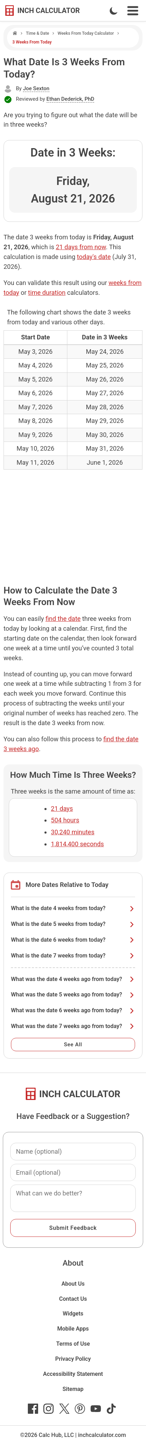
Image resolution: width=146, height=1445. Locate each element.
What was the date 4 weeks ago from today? (73, 979)
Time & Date (37, 33)
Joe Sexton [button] (36, 88)
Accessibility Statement (73, 1374)
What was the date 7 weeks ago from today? (73, 1026)
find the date (63, 618)
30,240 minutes (72, 832)
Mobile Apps (73, 1328)
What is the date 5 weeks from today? (73, 924)
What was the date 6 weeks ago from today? (73, 1010)
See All (73, 1044)
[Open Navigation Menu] (133, 10)
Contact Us (73, 1298)
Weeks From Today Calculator (85, 33)
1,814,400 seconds (77, 844)
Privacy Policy (73, 1358)
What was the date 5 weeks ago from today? (73, 994)
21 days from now (81, 247)
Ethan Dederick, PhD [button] (71, 99)
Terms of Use (73, 1343)
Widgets (73, 1313)
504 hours (65, 820)
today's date (94, 256)
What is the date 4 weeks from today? (73, 908)
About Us (73, 1283)
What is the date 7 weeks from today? (73, 955)
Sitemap (72, 1389)
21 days (62, 808)
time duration (47, 292)
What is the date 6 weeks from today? (73, 939)
